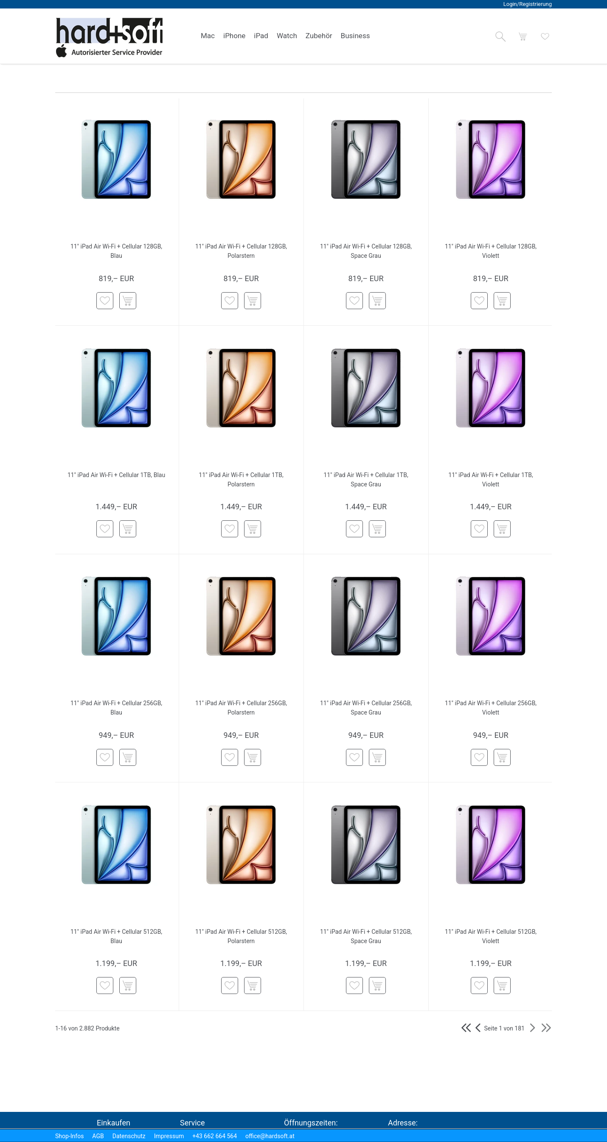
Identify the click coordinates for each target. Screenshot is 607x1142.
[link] (208, 36)
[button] (500, 36)
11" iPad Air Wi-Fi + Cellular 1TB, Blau (116, 475)
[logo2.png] (109, 37)
